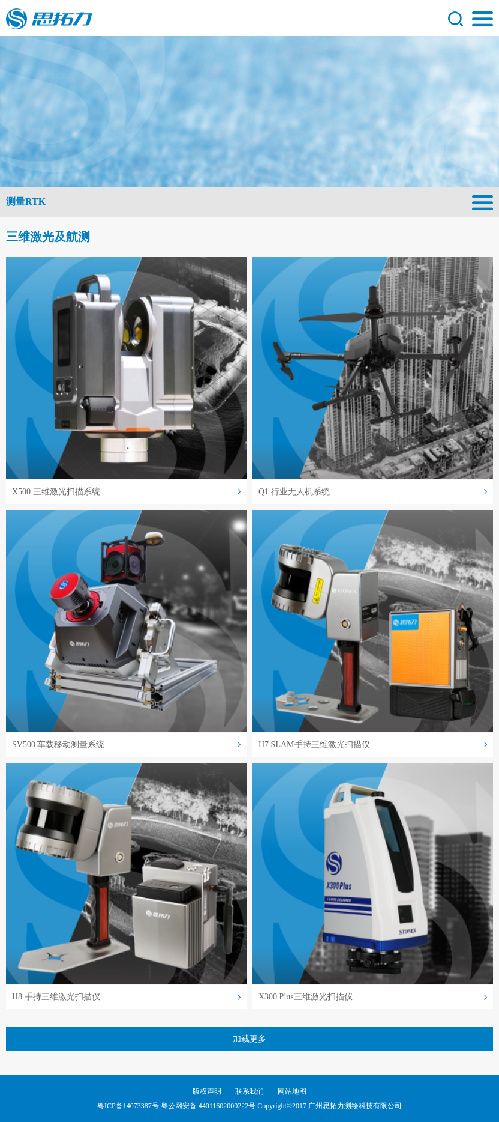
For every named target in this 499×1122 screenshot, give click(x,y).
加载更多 (249, 1038)
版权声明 (207, 1091)
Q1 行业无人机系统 (294, 491)
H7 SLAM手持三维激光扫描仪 (314, 744)
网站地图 (292, 1091)
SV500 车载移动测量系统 (58, 744)
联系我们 (249, 1091)
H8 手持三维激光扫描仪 (56, 996)
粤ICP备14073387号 (128, 1106)
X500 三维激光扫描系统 (56, 491)
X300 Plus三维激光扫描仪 (305, 996)
